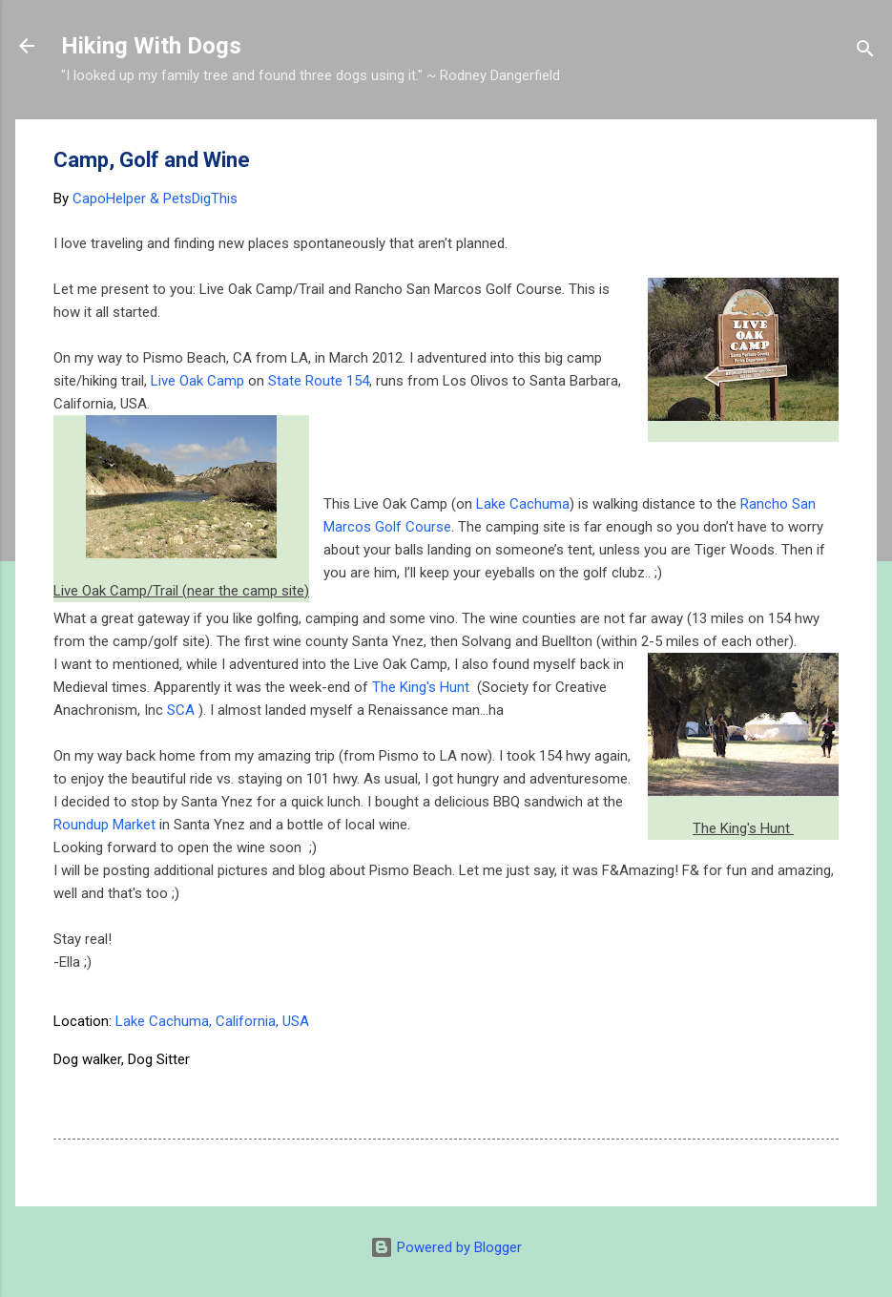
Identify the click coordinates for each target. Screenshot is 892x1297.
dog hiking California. (347, 1059)
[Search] (865, 52)
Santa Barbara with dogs (139, 1097)
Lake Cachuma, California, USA (212, 1021)
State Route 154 (318, 380)
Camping (230, 1059)
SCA (182, 710)
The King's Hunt (422, 687)
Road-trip (747, 1059)
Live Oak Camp (197, 380)
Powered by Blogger (446, 1247)
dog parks (468, 1059)
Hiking (675, 1059)
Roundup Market (104, 824)
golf (619, 1059)
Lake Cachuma (523, 504)
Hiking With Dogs (151, 45)
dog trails (553, 1059)
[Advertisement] (476, 462)
